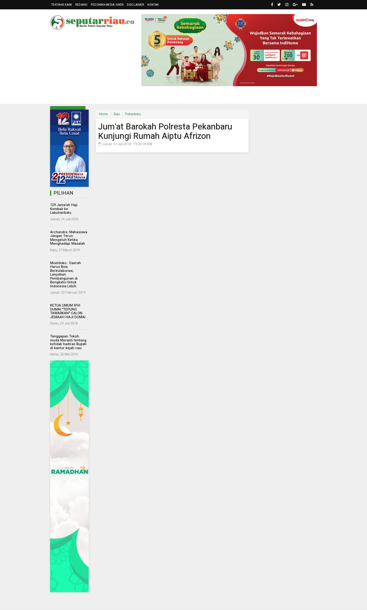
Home (103, 114)
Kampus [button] (265, 96)
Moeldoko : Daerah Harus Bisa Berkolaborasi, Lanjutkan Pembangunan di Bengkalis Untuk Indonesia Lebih (65, 274)
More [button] (287, 96)
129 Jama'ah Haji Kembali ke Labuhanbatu (63, 208)
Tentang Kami (61, 5)
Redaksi (81, 5)
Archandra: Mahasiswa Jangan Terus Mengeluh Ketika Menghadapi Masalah (68, 237)
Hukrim (202, 96)
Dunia (155, 96)
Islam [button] (243, 96)
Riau (117, 114)
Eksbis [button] (134, 96)
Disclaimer (135, 5)
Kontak (153, 5)
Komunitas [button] (176, 96)
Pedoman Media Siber (107, 5)
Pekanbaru (133, 114)
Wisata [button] (222, 96)
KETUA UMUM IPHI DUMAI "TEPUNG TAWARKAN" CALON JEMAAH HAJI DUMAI (67, 311)
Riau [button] (63, 96)
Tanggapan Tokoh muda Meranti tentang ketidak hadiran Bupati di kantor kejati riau (68, 342)
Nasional (113, 96)
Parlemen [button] (86, 96)
